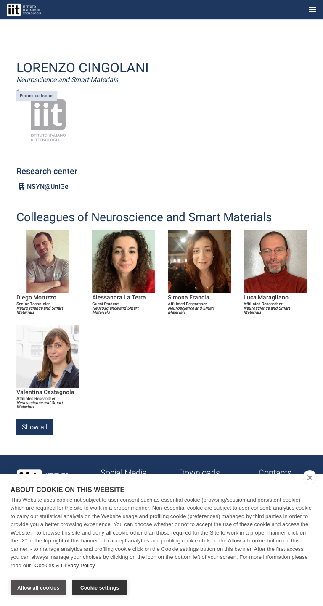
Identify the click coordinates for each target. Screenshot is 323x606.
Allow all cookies (38, 588)
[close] (310, 479)
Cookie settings (99, 588)
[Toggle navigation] (312, 10)
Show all (35, 427)
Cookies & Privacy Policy (64, 567)
